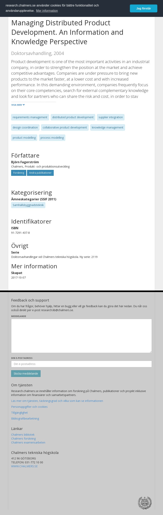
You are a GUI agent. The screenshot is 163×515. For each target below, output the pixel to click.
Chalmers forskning (23, 438)
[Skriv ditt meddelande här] (81, 336)
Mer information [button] (47, 10)
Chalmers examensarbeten (28, 442)
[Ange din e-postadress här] (81, 364)
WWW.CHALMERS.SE (24, 466)
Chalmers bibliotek (22, 434)
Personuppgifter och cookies (29, 407)
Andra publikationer (40, 172)
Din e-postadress (22, 357)
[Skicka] (26, 373)
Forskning (18, 172)
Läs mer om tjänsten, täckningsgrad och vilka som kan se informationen (57, 401)
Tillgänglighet (19, 412)
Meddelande (18, 316)
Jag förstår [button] (143, 8)
